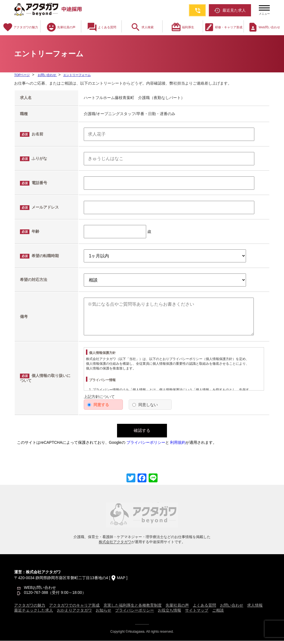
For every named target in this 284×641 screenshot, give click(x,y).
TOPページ (22, 75)
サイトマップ (196, 610)
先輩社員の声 (60, 27)
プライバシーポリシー (145, 442)
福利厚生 (182, 27)
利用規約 (178, 442)
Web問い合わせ (264, 27)
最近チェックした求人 (33, 610)
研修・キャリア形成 (223, 27)
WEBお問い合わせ (40, 588)
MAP (121, 578)
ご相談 (218, 610)
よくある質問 (101, 27)
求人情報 (255, 605)
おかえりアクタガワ (74, 610)
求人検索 (142, 27)
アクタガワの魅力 (20, 27)
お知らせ (103, 610)
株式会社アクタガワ (115, 542)
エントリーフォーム (79, 75)
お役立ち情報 (169, 610)
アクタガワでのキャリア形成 (74, 605)
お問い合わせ (48, 75)
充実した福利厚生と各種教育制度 (132, 605)
